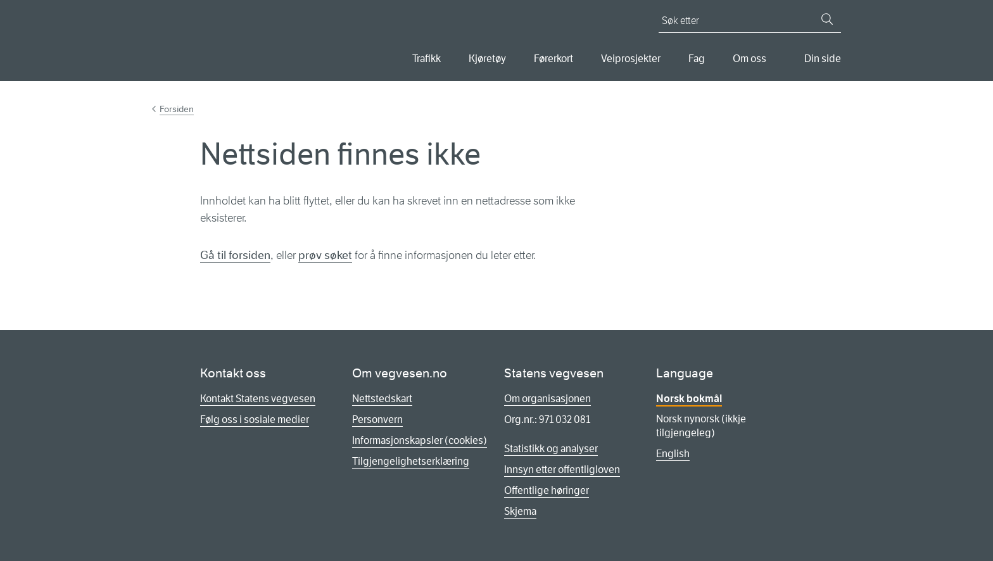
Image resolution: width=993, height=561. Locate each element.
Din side (822, 59)
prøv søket (325, 255)
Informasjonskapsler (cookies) (419, 440)
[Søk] (827, 19)
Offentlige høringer (546, 490)
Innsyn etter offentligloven (562, 469)
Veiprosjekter (631, 59)
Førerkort (553, 59)
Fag (696, 59)
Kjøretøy (487, 59)
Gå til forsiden (235, 255)
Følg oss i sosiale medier (254, 419)
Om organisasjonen (547, 399)
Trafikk (426, 59)
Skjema (520, 511)
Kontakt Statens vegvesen (257, 399)
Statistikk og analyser (551, 449)
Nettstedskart (382, 399)
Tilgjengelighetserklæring (410, 461)
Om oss (749, 59)
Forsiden (177, 109)
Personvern (377, 419)
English (673, 454)
